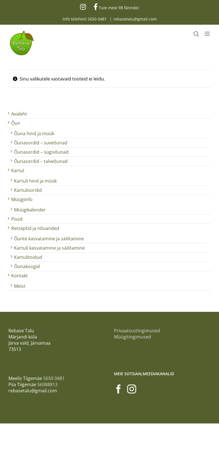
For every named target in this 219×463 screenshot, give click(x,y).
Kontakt (19, 276)
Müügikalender (30, 210)
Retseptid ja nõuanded (35, 228)
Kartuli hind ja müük (35, 181)
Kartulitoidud (28, 257)
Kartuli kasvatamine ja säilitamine (49, 248)
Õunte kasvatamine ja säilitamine (49, 239)
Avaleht (19, 114)
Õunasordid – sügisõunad (41, 152)
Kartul (17, 170)
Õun (15, 123)
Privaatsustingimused (137, 331)
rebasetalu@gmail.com (135, 19)
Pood (16, 219)
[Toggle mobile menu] (208, 34)
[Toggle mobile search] (196, 34)
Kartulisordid (28, 190)
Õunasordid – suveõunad (40, 143)
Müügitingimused (132, 337)
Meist (20, 286)
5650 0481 (98, 19)
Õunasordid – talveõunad (41, 161)
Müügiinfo (22, 199)
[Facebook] (118, 388)
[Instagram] (131, 388)
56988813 (47, 384)
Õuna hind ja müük (34, 133)
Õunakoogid (27, 266)
